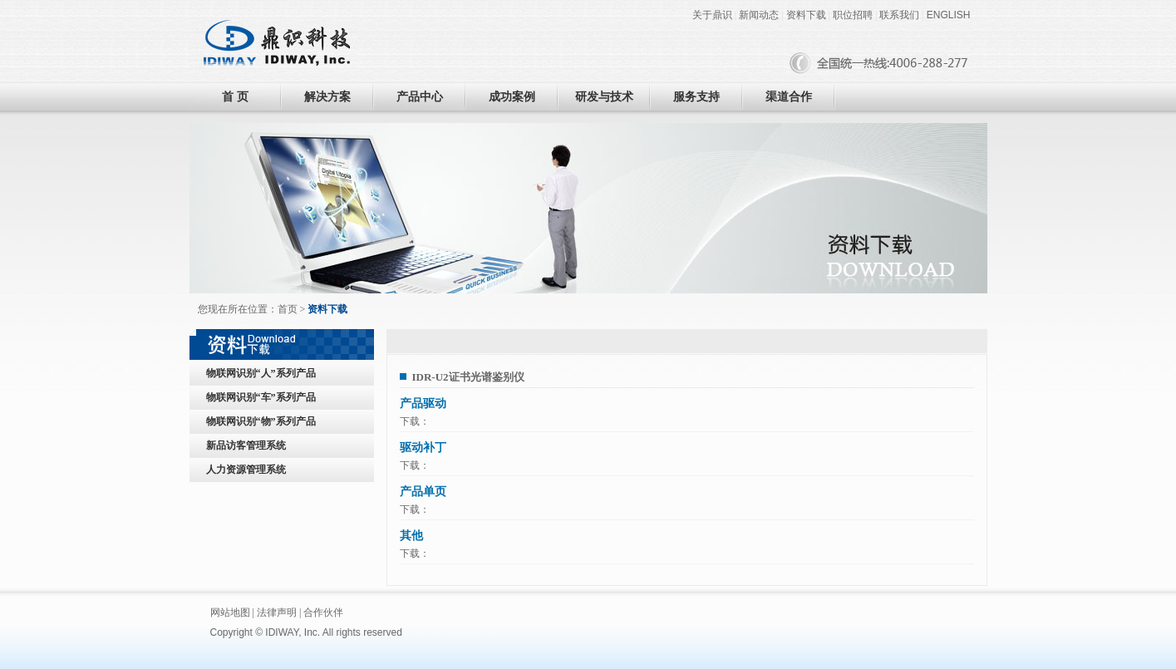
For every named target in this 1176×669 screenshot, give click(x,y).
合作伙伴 (323, 612)
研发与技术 (604, 97)
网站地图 (230, 612)
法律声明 (277, 612)
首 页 (235, 97)
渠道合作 (788, 97)
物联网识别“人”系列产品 (261, 373)
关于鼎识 (712, 15)
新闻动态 (759, 15)
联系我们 (899, 15)
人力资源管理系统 (246, 469)
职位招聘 (853, 15)
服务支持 (696, 97)
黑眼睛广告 (473, 632)
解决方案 (327, 97)
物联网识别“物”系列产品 (261, 421)
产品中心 (419, 97)
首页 (288, 309)
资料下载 (806, 15)
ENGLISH (949, 15)
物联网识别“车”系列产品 (261, 397)
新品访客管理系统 (246, 445)
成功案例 (512, 97)
